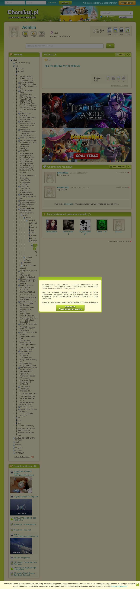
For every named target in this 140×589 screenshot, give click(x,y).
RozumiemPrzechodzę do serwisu (70, 308)
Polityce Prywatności (119, 586)
